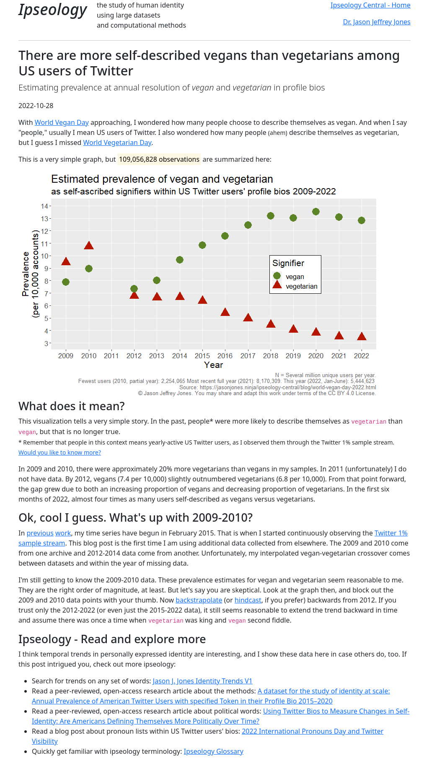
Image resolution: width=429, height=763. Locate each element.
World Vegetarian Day (117, 142)
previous (39, 533)
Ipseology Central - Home (371, 5)
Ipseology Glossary (213, 751)
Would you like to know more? (59, 452)
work (63, 533)
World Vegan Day (62, 122)
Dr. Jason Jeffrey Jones (377, 21)
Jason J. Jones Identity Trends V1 (203, 680)
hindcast (248, 600)
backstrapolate (199, 600)
